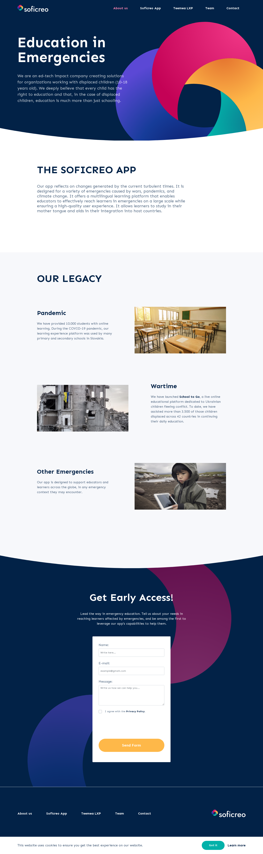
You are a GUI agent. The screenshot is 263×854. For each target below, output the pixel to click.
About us (24, 813)
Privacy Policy (135, 711)
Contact (144, 813)
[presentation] (130, 727)
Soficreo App (56, 813)
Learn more (237, 845)
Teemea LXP (91, 813)
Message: (105, 681)
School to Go (189, 397)
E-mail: (104, 663)
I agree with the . (125, 711)
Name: (104, 645)
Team (119, 813)
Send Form (131, 745)
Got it (213, 845)
